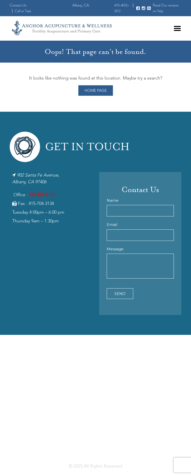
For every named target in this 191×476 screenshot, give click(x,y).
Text (28, 11)
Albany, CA (80, 5)
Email (112, 224)
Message (115, 249)
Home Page (96, 91)
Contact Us (18, 5)
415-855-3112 (41, 195)
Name (113, 200)
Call (17, 11)
